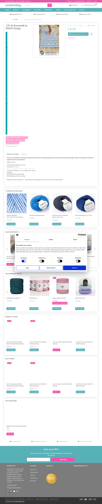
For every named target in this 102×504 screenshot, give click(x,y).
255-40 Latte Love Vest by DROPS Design (84, 343)
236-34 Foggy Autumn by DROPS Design (38, 343)
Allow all (74, 267)
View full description (11, 146)
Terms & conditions (41, 499)
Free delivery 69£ (16, 441)
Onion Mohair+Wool (36, 215)
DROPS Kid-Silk (80, 298)
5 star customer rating (85, 441)
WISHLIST (74, 5)
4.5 (21, 14)
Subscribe (63, 460)
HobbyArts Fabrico (13, 298)
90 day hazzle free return (39, 441)
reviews (80, 25)
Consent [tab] (26, 239)
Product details (13, 154)
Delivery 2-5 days (86, 14)
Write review (91, 25)
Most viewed (9, 358)
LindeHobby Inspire (59, 298)
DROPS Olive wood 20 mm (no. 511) (16, 427)
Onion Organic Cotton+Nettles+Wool (14, 216)
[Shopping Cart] (89, 5)
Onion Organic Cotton (83, 215)
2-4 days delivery (63, 441)
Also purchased (11, 400)
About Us (89, 1)
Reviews (24, 154)
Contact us (70, 1)
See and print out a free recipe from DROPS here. (17, 140)
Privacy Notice (54, 499)
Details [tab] (51, 239)
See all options (11, 224)
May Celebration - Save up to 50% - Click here (17, 1)
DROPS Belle (33, 298)
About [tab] (75, 239)
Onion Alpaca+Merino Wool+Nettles (60, 216)
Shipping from (15, 14)
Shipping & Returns (80, 1)
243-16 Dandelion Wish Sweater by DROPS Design (15, 343)
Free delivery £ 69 (40, 14)
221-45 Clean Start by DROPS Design (62, 343)
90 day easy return (63, 14)
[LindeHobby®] (13, 5)
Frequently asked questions (14, 487)
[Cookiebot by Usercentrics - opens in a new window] (79, 235)
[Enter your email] (38, 459)
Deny (27, 267)
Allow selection (51, 267)
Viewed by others (11, 316)
